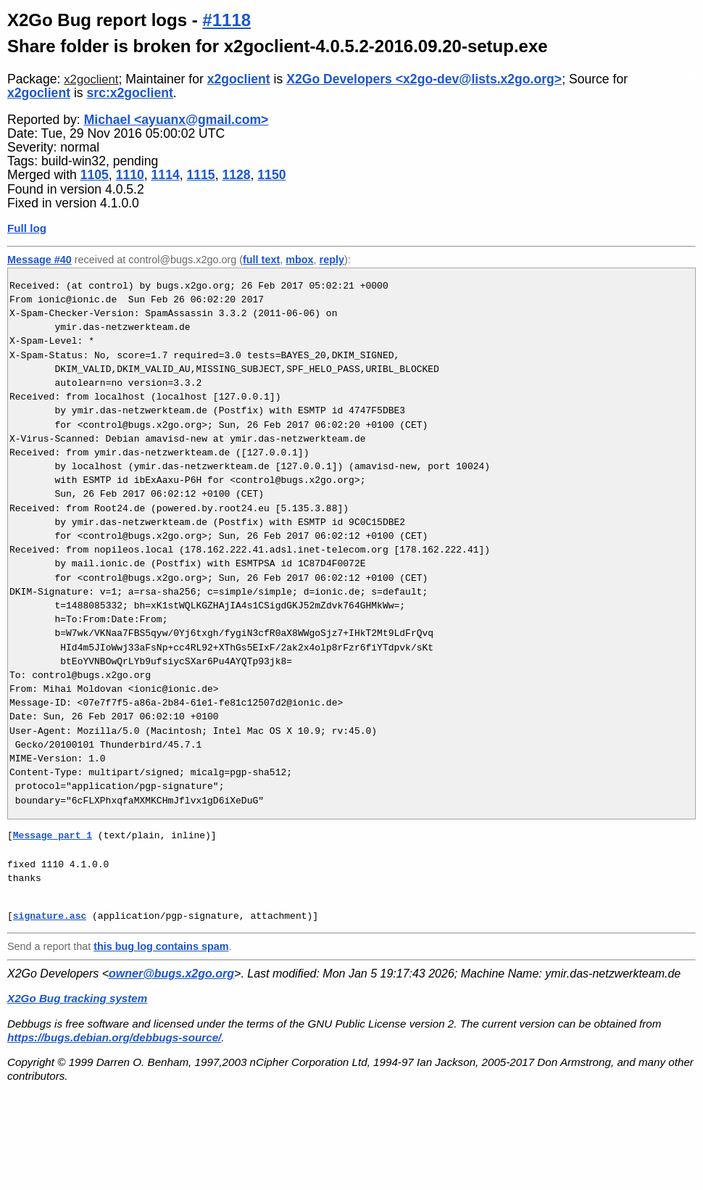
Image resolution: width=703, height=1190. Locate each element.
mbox (299, 259)
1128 (236, 175)
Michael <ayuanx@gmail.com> (176, 119)
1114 (165, 175)
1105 (94, 175)
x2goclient (91, 79)
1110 (130, 175)
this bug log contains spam (160, 946)
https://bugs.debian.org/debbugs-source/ (114, 1037)
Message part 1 (52, 835)
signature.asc (49, 915)
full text (261, 259)
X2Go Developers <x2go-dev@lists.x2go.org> (424, 79)
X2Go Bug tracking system (77, 998)
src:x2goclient (130, 93)
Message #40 (39, 259)
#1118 (226, 20)
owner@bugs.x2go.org (171, 973)
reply (332, 259)
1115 (200, 175)
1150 (271, 175)
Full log (26, 228)
